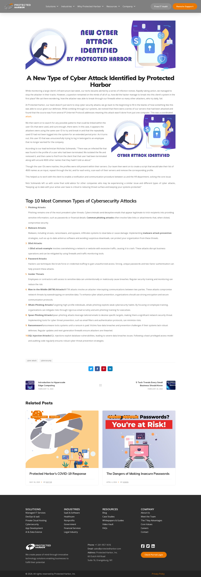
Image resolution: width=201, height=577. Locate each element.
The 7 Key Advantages (151, 520)
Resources (113, 6)
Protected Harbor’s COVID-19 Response (57, 474)
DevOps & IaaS (33, 516)
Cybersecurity (114, 417)
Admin (125, 482)
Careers (144, 528)
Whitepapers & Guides (113, 520)
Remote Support (184, 6)
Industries (68, 6)
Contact (144, 532)
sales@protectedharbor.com (107, 548)
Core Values (146, 524)
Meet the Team (148, 516)
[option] (62, 448)
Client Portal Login (154, 555)
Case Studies (108, 516)
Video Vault (107, 524)
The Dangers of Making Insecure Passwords (137, 474)
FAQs (104, 528)
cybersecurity (46, 360)
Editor (49, 482)
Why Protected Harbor (90, 6)
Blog (104, 512)
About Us (145, 512)
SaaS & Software (72, 512)
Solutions (52, 6)
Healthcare (69, 516)
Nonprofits (69, 520)
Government (70, 524)
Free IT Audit (161, 6)
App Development (34, 528)
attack (28, 116)
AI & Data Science (34, 532)
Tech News (54, 417)
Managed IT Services (36, 512)
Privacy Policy (158, 573)
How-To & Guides (130, 417)
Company (129, 6)
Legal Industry (71, 532)
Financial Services (72, 528)
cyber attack (32, 360)
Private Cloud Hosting (36, 520)
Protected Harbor (39, 417)
